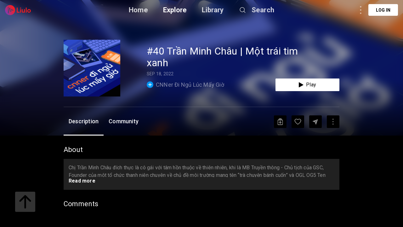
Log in (383, 10)
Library (213, 10)
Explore (175, 10)
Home (138, 10)
